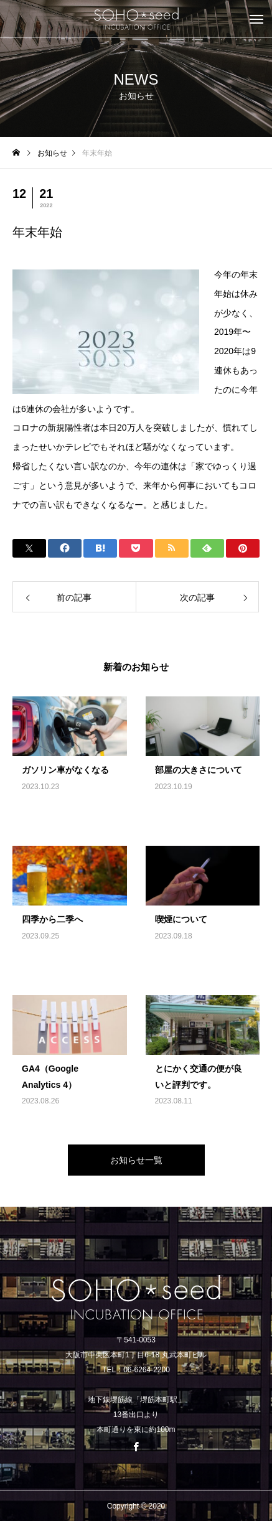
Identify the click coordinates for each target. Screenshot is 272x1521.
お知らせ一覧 (136, 1160)
